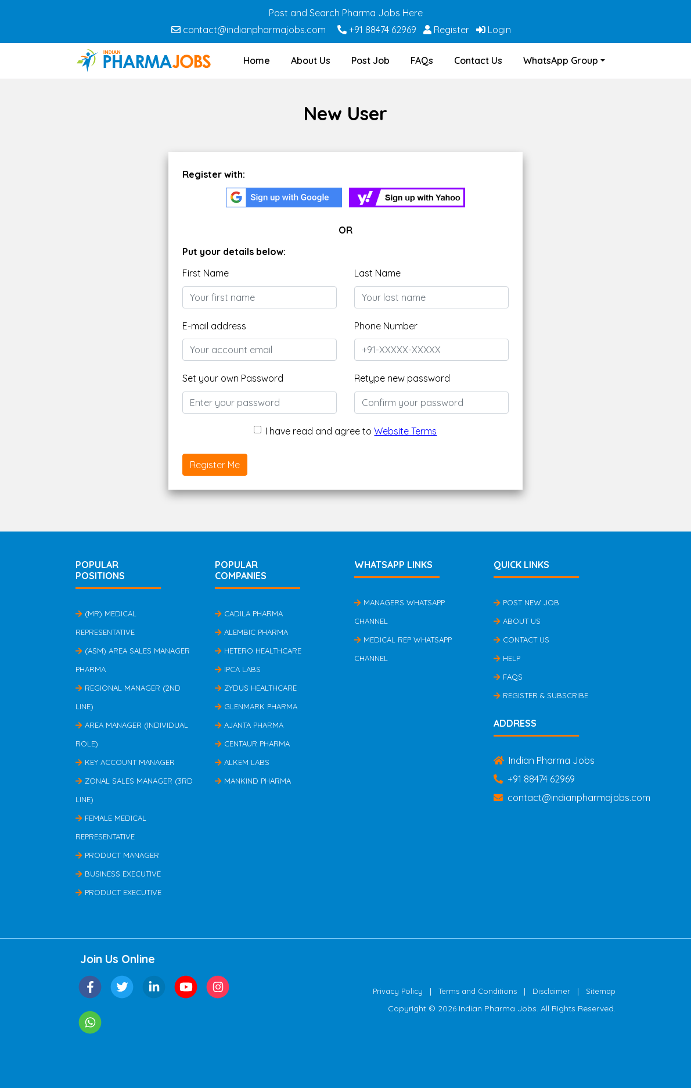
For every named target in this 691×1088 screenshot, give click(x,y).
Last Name (377, 273)
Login (493, 29)
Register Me (215, 465)
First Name (205, 273)
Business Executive (118, 873)
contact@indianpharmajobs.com (248, 29)
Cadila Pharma (249, 613)
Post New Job (526, 602)
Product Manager (117, 855)
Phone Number (386, 326)
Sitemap (601, 991)
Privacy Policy (398, 991)
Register (446, 29)
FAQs (422, 60)
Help (507, 658)
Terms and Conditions (477, 991)
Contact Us (478, 60)
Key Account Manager (125, 762)
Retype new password (402, 378)
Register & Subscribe (541, 695)
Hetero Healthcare (258, 650)
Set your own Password (232, 378)
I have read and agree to (351, 431)
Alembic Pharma (251, 632)
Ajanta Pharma (249, 725)
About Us (310, 60)
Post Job (370, 60)
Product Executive (118, 892)
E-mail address (214, 326)
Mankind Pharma (253, 780)
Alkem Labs (242, 762)
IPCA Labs (238, 669)
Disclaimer (551, 991)
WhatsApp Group (560, 60)
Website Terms (405, 431)
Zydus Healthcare (256, 687)
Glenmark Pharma (256, 706)
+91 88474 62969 (376, 29)
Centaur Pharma (252, 743)
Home (256, 60)
